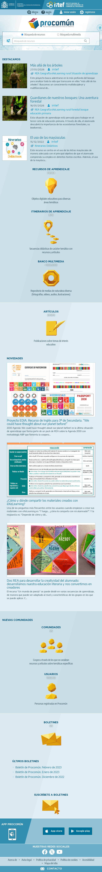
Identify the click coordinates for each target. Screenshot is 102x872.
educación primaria (40, 113)
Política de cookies (69, 859)
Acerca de (12, 859)
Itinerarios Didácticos (46, 145)
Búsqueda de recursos (33, 34)
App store (56, 831)
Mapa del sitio (51, 863)
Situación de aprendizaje (84, 73)
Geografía (45, 73)
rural (68, 73)
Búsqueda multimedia (69, 34)
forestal (75, 109)
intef (55, 69)
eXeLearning (58, 73)
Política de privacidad (46, 859)
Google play (83, 831)
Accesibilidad (88, 859)
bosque (84, 109)
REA (37, 73)
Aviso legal (27, 859)
